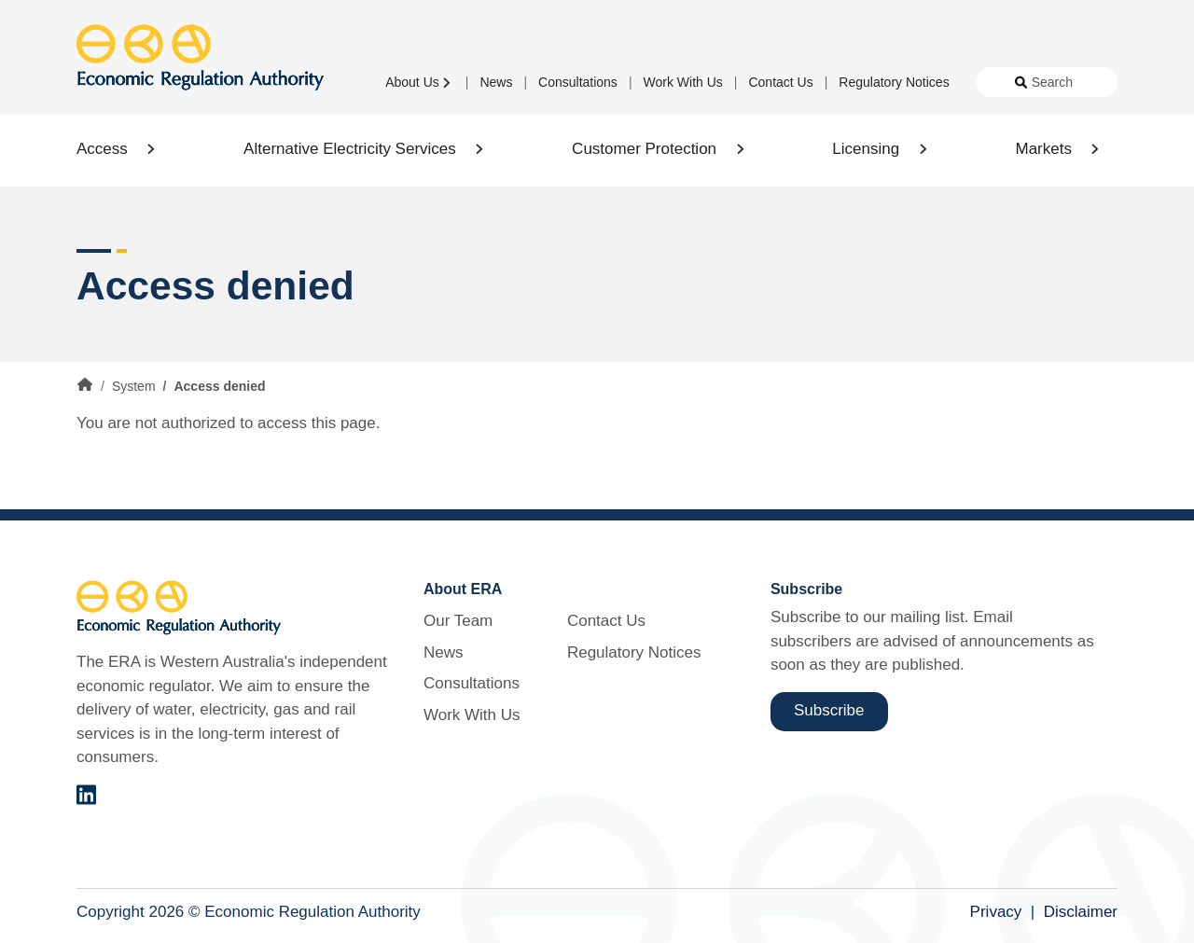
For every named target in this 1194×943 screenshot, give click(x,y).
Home (84, 385)
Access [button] (102, 149)
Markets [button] (1043, 149)
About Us (412, 82)
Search (1052, 82)
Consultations (578, 82)
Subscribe (829, 710)
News (495, 82)
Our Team (458, 621)
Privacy (996, 912)
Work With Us (683, 82)
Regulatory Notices (894, 82)
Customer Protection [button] (644, 149)
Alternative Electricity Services (349, 149)
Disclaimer (1081, 912)
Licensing (865, 149)
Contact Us (780, 82)
